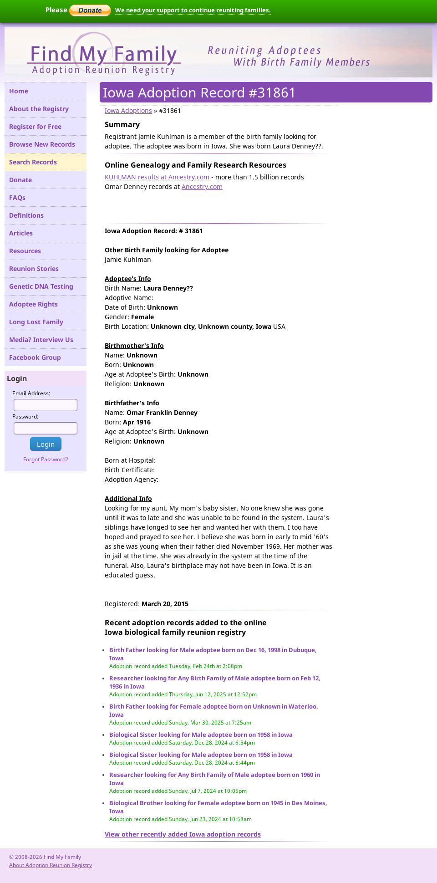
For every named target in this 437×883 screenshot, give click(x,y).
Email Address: (31, 393)
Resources (25, 250)
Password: (25, 416)
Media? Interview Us (41, 339)
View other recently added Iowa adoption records (183, 834)
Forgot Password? (45, 459)
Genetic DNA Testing (41, 286)
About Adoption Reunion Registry (50, 865)
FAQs (17, 197)
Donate (20, 179)
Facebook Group (35, 357)
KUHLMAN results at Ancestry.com (157, 177)
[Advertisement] (211, 205)
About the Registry (39, 108)
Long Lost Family (36, 321)
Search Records (33, 162)
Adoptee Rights (33, 304)
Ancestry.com (202, 186)
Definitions (26, 215)
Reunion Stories (34, 268)
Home (18, 91)
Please (78, 9)
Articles (21, 233)
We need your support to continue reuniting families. (193, 10)
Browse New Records (42, 144)
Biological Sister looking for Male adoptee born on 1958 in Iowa (201, 734)
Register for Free (35, 126)
